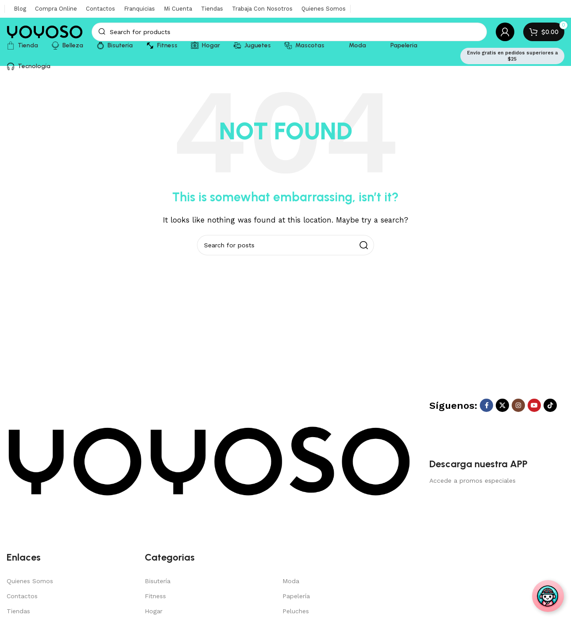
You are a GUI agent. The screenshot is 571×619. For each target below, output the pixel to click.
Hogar (153, 611)
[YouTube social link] (534, 405)
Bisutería (157, 580)
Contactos (22, 596)
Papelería (296, 596)
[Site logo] (45, 31)
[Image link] (209, 461)
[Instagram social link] (518, 405)
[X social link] (502, 405)
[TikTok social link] (550, 405)
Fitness (155, 596)
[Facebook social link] (486, 405)
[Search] (289, 32)
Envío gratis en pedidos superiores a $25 (512, 56)
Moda (290, 580)
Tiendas (18, 611)
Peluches (295, 611)
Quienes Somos (30, 580)
